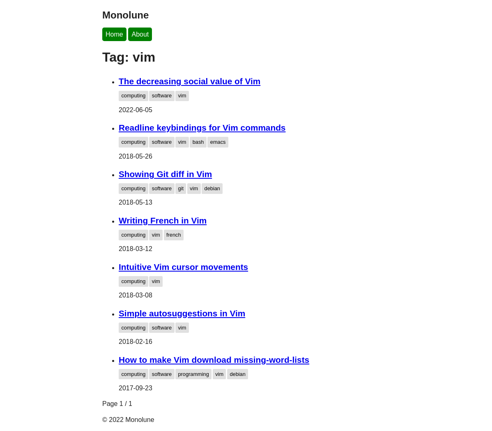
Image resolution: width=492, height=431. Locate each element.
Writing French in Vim (163, 220)
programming (193, 374)
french (173, 235)
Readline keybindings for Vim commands (202, 127)
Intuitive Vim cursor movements (183, 267)
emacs (218, 142)
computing (133, 95)
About (140, 34)
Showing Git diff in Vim (165, 174)
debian (212, 188)
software (162, 95)
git (181, 188)
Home (114, 34)
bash (198, 142)
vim (182, 95)
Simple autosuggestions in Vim (182, 313)
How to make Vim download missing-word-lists (214, 359)
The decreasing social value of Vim (189, 81)
